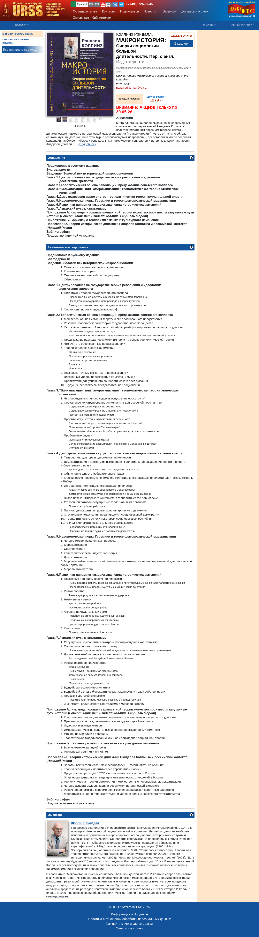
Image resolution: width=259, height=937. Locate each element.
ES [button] (91, 4)
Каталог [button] (21, 25)
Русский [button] (82, 4)
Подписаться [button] (129, 11)
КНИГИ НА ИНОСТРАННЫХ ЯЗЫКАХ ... (16, 41)
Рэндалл (85, 823)
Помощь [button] (208, 25)
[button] (103, 4)
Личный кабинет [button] (240, 25)
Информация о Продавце (129, 914)
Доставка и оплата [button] (194, 11)
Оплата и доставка (129, 928)
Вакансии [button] (168, 11)
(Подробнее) (87, 144)
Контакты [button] (109, 11)
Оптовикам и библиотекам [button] (92, 17)
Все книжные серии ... (20, 49)
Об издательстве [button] (85, 11)
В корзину (181, 43)
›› (156, 98)
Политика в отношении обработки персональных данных (129, 919)
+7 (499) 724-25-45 (139, 4)
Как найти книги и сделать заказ (129, 923)
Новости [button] (150, 11)
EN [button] (97, 4)
